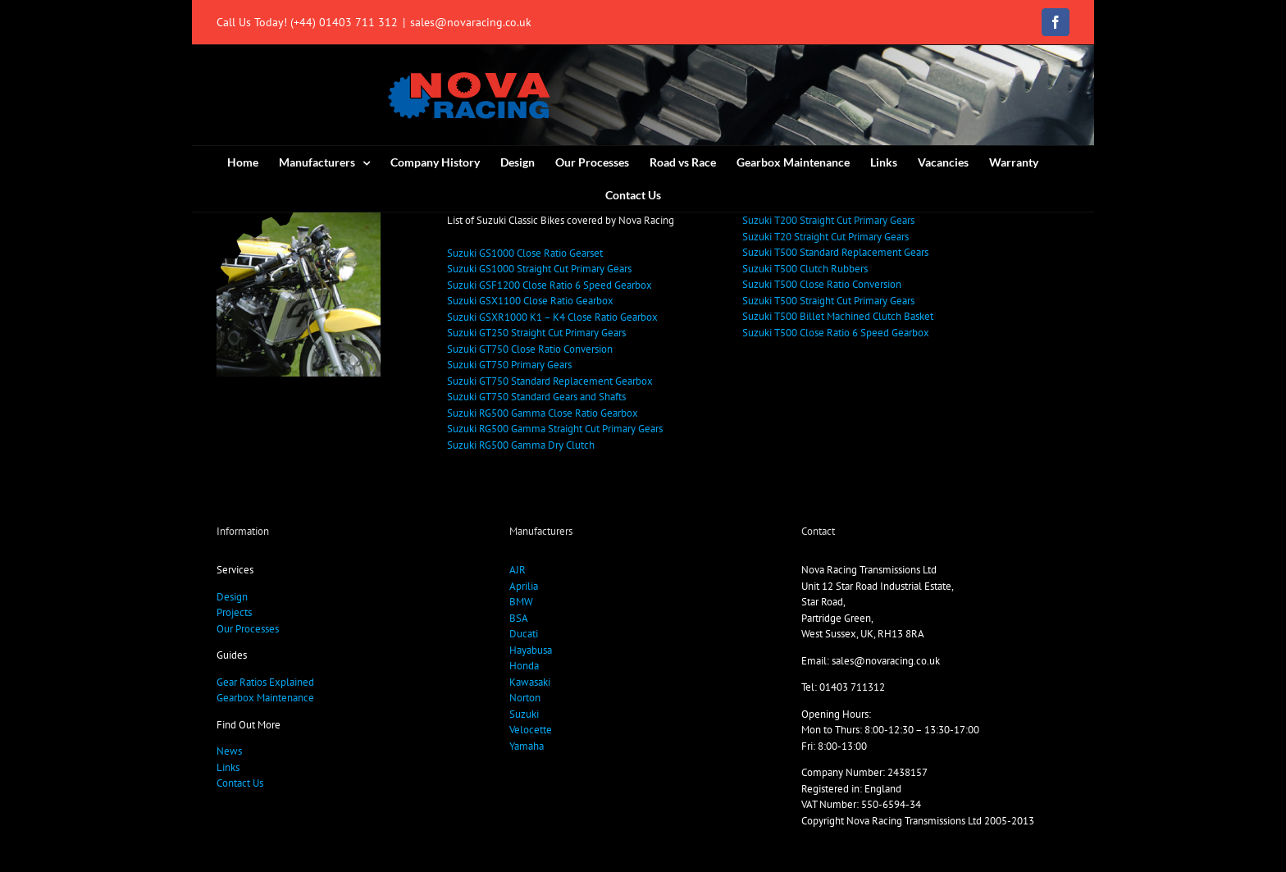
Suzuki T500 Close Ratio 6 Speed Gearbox (835, 333)
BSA (518, 618)
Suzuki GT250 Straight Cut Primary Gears (536, 333)
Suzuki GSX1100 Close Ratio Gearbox (530, 301)
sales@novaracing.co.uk (470, 22)
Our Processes (248, 629)
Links (228, 767)
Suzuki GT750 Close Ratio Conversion (530, 349)
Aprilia (523, 586)
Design (232, 597)
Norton (524, 698)
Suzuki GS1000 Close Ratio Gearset (525, 253)
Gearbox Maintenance (265, 698)
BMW (521, 602)
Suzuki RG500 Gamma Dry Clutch (521, 445)
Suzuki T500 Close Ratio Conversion (821, 284)
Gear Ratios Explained (265, 682)
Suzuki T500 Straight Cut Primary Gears (828, 301)
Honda (524, 666)
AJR (517, 570)
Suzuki (524, 714)
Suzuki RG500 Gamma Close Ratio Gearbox (542, 413)
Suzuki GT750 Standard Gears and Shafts (536, 397)
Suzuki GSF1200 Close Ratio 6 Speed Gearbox (549, 285)
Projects (234, 612)
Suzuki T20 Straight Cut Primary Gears (825, 237)
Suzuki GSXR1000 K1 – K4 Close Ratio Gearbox (552, 317)
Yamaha (526, 746)
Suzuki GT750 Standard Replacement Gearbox (550, 381)
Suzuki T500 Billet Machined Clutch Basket (837, 316)
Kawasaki (529, 682)
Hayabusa (530, 650)
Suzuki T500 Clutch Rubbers (805, 269)
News (229, 751)
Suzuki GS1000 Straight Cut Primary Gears (539, 269)
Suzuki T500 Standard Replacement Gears (835, 252)
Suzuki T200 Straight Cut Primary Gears (828, 220)
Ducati (523, 634)
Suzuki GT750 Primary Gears (509, 365)
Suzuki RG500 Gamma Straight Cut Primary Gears (555, 429)
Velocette (530, 730)
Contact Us (240, 783)
